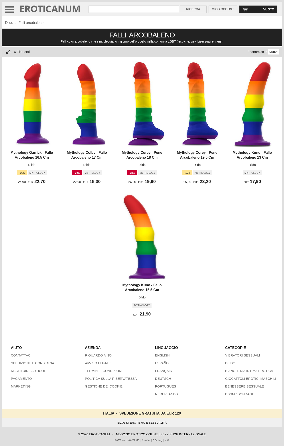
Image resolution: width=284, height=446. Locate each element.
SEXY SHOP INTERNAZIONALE (183, 434)
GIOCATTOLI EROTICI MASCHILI (250, 378)
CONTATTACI (21, 355)
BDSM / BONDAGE (239, 394)
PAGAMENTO (21, 378)
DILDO (230, 363)
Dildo (9, 23)
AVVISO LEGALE (98, 363)
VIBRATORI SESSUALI (242, 355)
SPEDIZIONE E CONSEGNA (32, 363)
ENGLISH (162, 355)
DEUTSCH (163, 378)
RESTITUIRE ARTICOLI (29, 371)
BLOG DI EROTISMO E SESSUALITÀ (142, 422)
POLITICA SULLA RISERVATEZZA (111, 378)
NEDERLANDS (166, 394)
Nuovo (273, 52)
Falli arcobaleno (30, 23)
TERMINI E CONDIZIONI (103, 371)
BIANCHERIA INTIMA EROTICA (249, 371)
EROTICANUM (50, 8)
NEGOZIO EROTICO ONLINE (137, 434)
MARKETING (21, 386)
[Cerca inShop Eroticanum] (134, 9)
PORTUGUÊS (165, 386)
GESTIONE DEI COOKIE (103, 386)
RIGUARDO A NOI (98, 355)
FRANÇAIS (163, 371)
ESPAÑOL (163, 363)
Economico (255, 52)
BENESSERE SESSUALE (244, 386)
